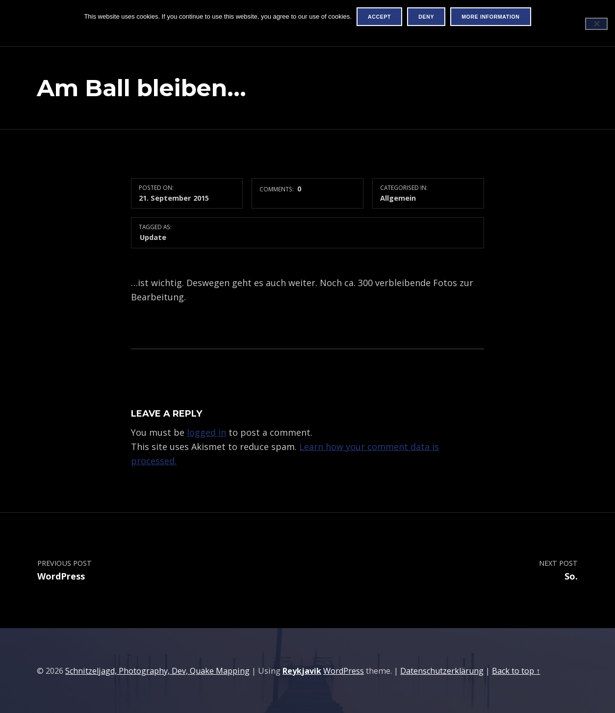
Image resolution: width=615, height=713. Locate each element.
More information (490, 17)
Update (153, 237)
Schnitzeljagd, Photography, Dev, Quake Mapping (157, 670)
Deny (426, 17)
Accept (379, 17)
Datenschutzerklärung (442, 670)
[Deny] (596, 24)
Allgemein (398, 198)
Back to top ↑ (516, 670)
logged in (206, 432)
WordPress (343, 670)
